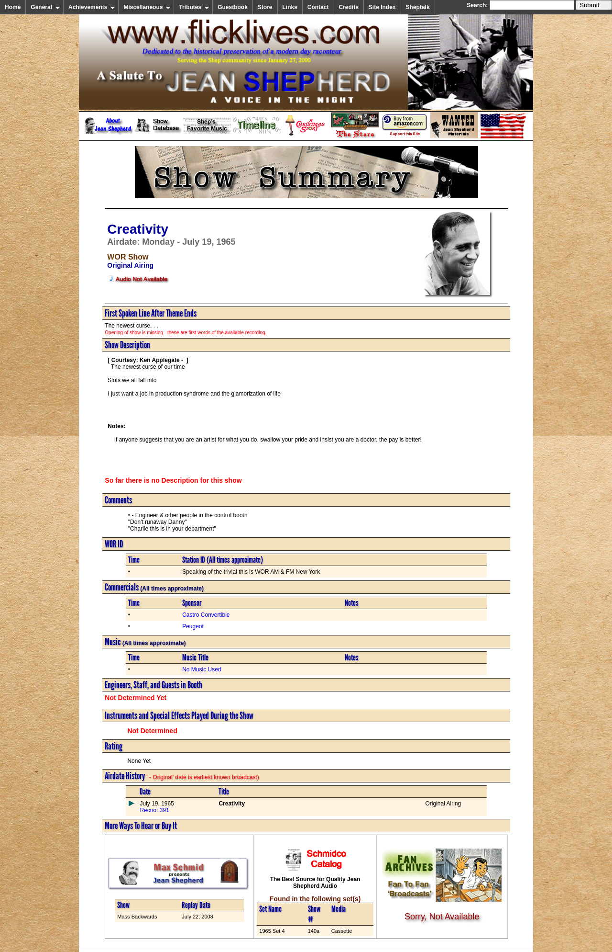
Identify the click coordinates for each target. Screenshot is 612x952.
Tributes (194, 7)
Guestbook (233, 7)
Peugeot (193, 626)
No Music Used (201, 669)
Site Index (382, 7)
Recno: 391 (154, 810)
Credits (349, 7)
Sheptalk (418, 7)
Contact (318, 7)
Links (290, 7)
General (45, 7)
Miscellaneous (147, 7)
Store (265, 7)
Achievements (91, 7)
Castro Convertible (206, 615)
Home (13, 7)
